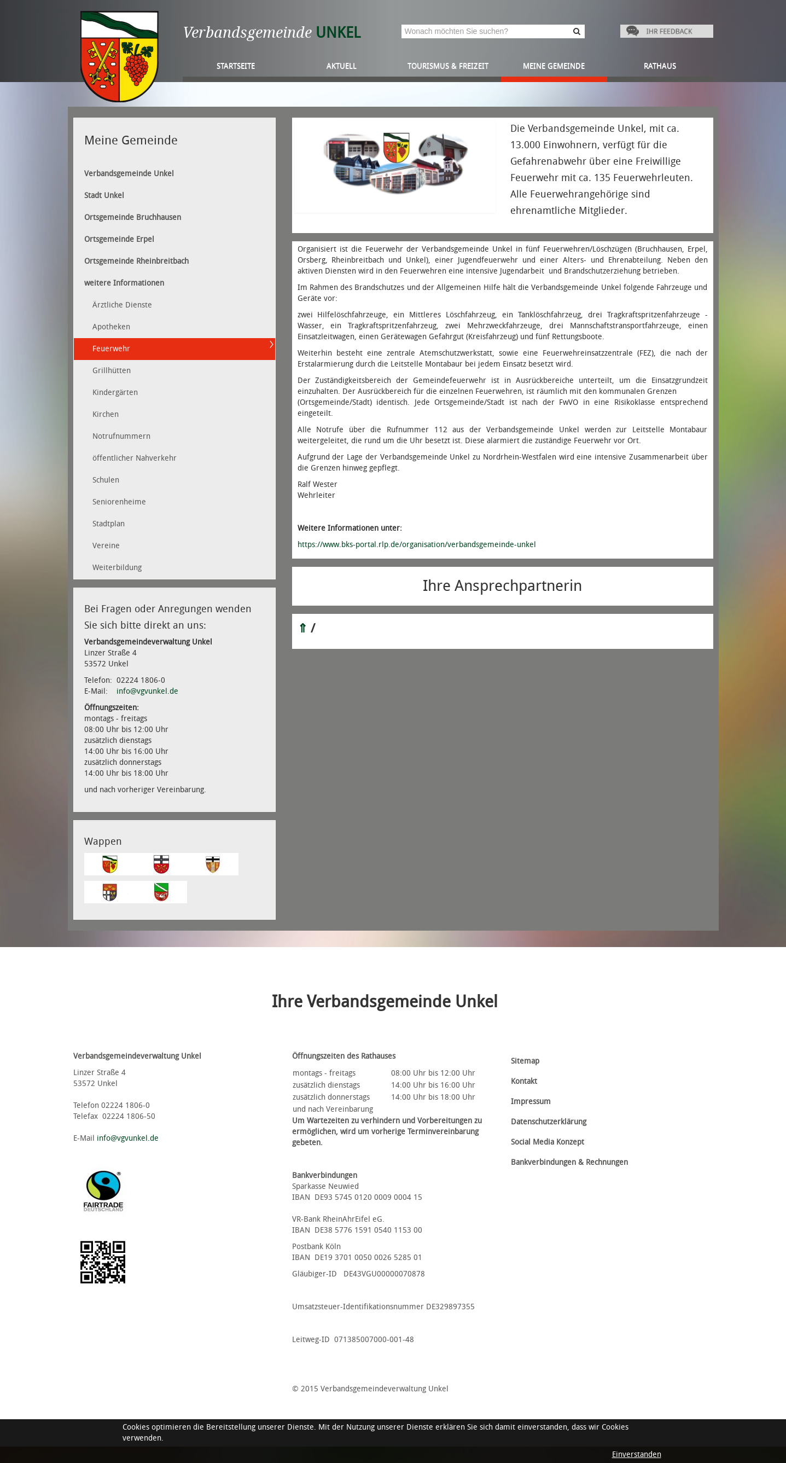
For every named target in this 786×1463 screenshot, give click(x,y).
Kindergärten (115, 392)
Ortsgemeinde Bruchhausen (132, 217)
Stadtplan (108, 524)
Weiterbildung (117, 567)
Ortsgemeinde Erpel (119, 239)
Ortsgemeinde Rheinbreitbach (136, 261)
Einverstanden (636, 1454)
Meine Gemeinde (554, 66)
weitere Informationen (124, 283)
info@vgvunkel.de (147, 691)
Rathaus (660, 66)
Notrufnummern (121, 436)
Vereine (106, 545)
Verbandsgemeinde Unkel (129, 173)
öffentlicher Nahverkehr (134, 458)
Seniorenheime (119, 502)
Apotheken (111, 327)
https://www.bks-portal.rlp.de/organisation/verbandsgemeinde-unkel (417, 544)
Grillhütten (111, 370)
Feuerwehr (111, 348)
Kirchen (105, 414)
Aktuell (342, 66)
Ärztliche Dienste (122, 305)
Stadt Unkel (104, 195)
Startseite (236, 66)
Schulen (105, 480)
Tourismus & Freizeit (447, 66)
